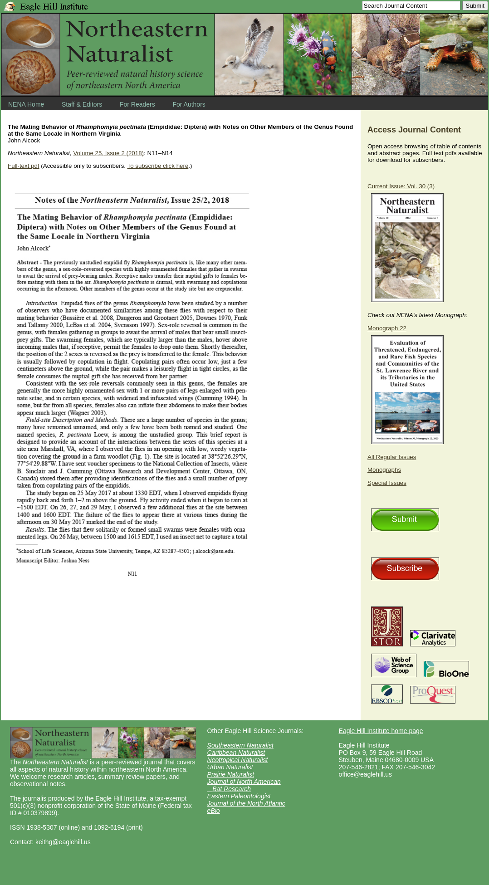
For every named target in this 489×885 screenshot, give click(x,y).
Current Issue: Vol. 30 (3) (401, 186)
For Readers (137, 104)
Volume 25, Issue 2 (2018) (108, 153)
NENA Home (26, 104)
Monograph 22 (386, 328)
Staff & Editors (82, 104)
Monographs (384, 469)
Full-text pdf (23, 165)
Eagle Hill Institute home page (381, 730)
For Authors (188, 104)
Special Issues (386, 482)
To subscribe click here (157, 165)
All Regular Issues (391, 457)
